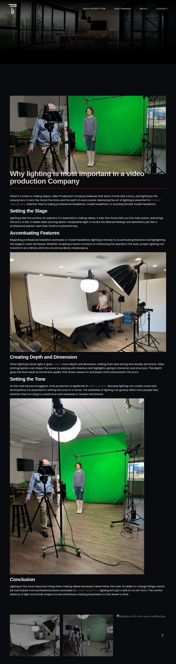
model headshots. (88, 590)
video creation (98, 386)
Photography (122, 8)
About (144, 8)
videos (57, 364)
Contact (162, 8)
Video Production (94, 8)
